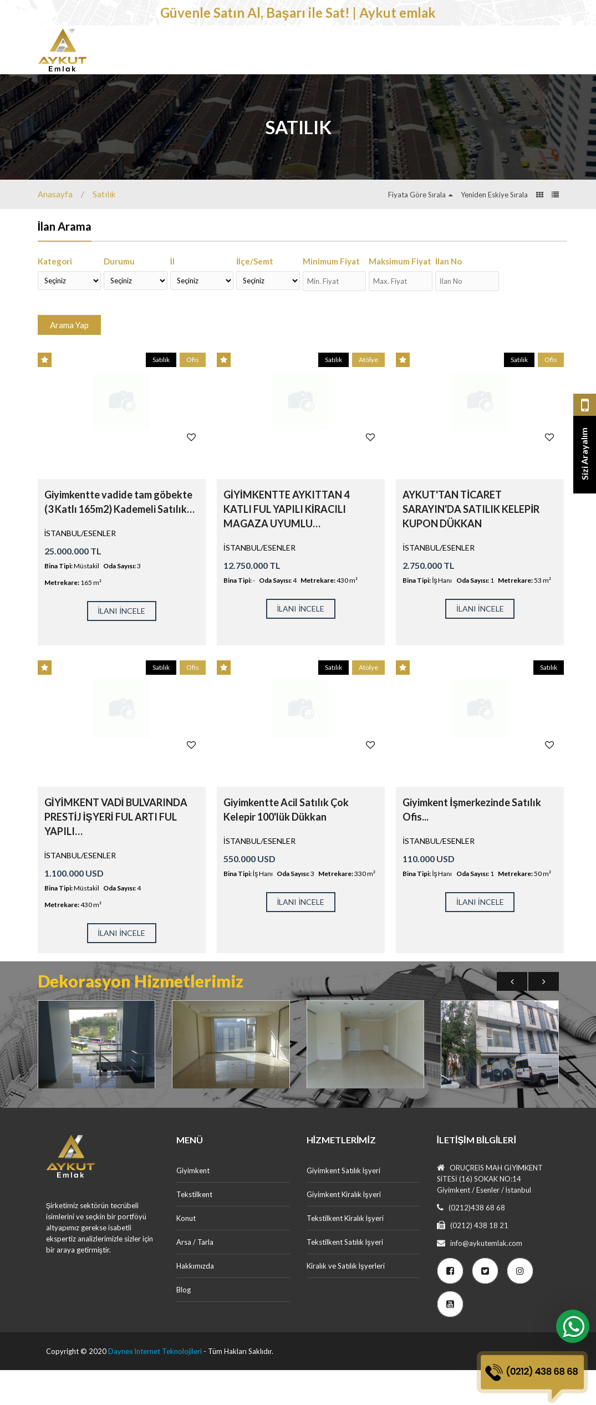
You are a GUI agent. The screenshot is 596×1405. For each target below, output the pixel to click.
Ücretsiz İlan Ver (516, 89)
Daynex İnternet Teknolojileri (155, 1386)
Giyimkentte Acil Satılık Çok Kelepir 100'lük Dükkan (286, 844)
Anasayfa (55, 229)
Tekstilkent (225, 52)
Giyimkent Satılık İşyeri (343, 1205)
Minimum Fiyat (331, 296)
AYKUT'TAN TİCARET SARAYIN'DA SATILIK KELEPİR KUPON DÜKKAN (471, 543)
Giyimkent (156, 52)
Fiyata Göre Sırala (417, 229)
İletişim (149, 90)
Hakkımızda (195, 1300)
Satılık (104, 229)
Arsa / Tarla (348, 52)
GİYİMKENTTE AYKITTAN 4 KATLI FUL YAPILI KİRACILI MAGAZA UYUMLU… (286, 543)
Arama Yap (69, 360)
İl (172, 296)
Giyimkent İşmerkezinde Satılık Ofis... (472, 844)
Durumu (119, 296)
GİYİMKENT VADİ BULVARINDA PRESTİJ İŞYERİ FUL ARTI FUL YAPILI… (115, 851)
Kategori (55, 296)
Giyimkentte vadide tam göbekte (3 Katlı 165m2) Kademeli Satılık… (119, 536)
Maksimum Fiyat (400, 296)
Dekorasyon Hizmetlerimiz (452, 52)
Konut (287, 52)
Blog (183, 1324)
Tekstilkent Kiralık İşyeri (345, 1253)
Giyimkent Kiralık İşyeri (344, 1229)
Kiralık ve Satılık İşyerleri (346, 1300)
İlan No (448, 296)
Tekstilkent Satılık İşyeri (345, 1276)
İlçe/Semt (254, 296)
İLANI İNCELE (121, 645)
